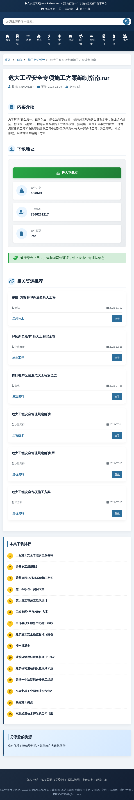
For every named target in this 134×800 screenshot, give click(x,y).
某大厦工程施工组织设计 (31, 600)
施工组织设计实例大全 (30, 589)
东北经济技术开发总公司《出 (34, 713)
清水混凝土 (23, 645)
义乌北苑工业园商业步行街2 (34, 691)
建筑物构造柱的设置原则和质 (34, 668)
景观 (59, 40)
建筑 (17, 40)
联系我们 (60, 779)
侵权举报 (46, 779)
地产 (125, 37)
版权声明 (32, 779)
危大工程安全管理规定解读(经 (33, 453)
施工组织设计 (36, 59)
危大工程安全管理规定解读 (31, 414)
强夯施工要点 (24, 702)
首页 (8, 37)
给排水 (93, 40)
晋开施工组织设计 (27, 566)
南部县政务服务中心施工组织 (34, 623)
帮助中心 (101, 779)
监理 (114, 40)
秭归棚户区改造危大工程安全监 (34, 375)
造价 (104, 40)
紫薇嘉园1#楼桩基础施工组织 (34, 577)
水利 (28, 37)
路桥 (71, 37)
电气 (49, 40)
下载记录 (66, 8)
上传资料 (88, 779)
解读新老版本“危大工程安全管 (33, 336)
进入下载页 (67, 172)
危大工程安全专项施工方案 (31, 492)
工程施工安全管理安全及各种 (34, 555)
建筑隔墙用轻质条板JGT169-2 (35, 657)
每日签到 (48, 8)
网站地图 (74, 779)
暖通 (81, 40)
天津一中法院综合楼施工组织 (34, 679)
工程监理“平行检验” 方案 (32, 611)
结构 (39, 37)
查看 (117, 318)
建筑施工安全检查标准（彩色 (34, 634)
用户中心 (83, 8)
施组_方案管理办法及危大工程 (34, 297)
